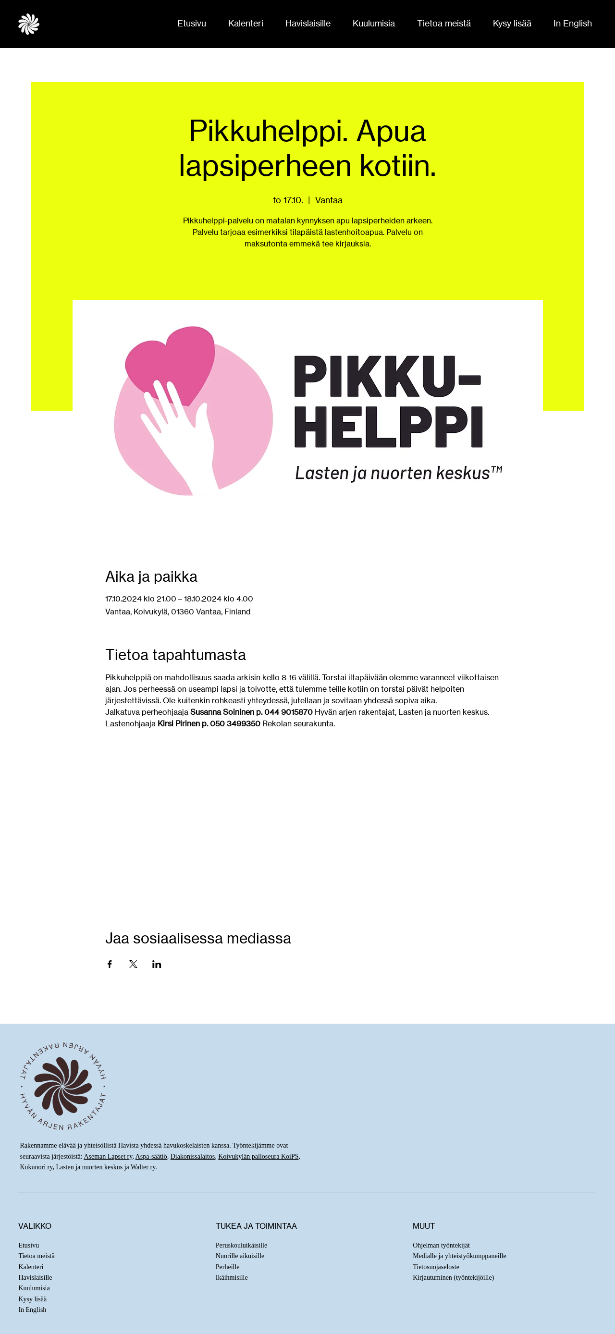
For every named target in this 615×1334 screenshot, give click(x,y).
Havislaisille (35, 1277)
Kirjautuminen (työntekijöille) (453, 1277)
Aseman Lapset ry (108, 1156)
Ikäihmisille (232, 1277)
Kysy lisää (32, 1299)
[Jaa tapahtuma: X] (133, 964)
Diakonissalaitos (193, 1156)
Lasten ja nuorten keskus (89, 1167)
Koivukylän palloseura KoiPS (258, 1156)
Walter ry (143, 1167)
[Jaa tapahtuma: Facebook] (109, 964)
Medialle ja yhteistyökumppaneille (459, 1256)
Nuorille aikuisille (240, 1256)
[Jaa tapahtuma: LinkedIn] (156, 964)
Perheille (228, 1267)
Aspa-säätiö (151, 1156)
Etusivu (28, 1245)
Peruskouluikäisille (241, 1245)
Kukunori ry (36, 1167)
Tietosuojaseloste (436, 1267)
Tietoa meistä (36, 1256)
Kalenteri (30, 1267)
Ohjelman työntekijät (441, 1245)
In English (32, 1309)
